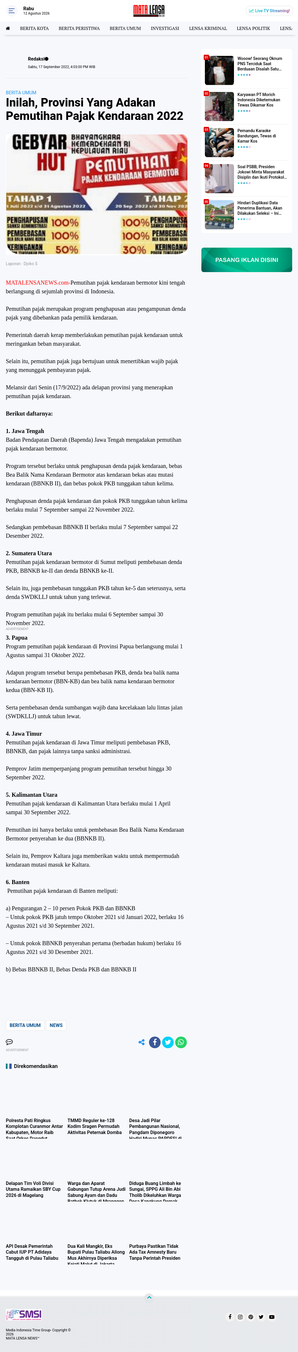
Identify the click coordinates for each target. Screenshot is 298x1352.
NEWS (56, 1025)
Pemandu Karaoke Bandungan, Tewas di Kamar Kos (256, 135)
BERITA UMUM (125, 28)
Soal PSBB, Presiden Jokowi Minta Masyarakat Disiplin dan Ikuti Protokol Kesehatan (260, 172)
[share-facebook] (155, 1042)
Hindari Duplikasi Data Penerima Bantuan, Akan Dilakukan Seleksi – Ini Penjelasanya (259, 208)
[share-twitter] (168, 1042)
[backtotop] (149, 1298)
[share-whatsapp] (181, 1042)
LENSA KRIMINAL (208, 28)
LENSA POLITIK (253, 28)
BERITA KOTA (34, 28)
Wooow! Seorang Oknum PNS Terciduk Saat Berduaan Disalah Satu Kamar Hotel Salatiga (259, 64)
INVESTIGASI (165, 28)
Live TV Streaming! (272, 10)
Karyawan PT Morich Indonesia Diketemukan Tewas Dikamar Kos (258, 99)
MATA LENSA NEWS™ (23, 1338)
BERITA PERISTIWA (79, 28)
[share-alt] (142, 1042)
